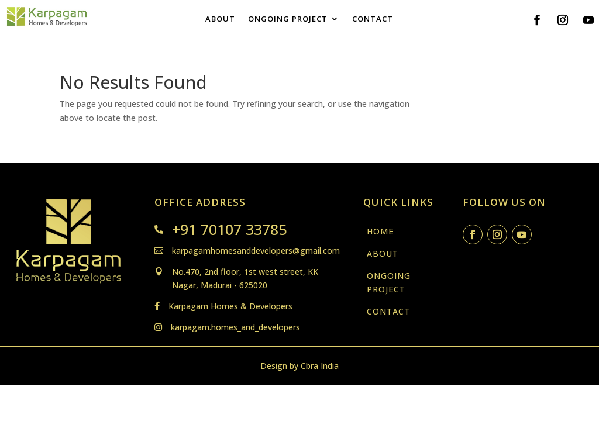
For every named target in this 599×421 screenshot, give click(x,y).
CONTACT (372, 19)
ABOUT (220, 19)
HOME (380, 231)
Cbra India (320, 365)
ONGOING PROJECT (288, 19)
